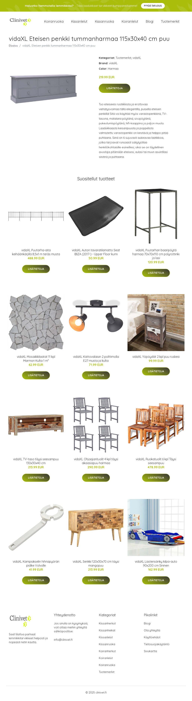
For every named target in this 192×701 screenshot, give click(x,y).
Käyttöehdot (152, 639)
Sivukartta (150, 653)
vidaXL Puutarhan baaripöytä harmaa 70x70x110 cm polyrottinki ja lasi (155, 256)
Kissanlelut (79, 22)
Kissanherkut (107, 625)
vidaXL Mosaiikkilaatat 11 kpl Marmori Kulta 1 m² (36, 360)
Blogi (149, 22)
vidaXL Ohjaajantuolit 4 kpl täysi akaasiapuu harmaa (96, 463)
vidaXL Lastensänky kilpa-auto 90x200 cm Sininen (156, 565)
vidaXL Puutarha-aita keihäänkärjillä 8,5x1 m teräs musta (36, 254)
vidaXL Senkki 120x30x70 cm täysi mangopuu (96, 565)
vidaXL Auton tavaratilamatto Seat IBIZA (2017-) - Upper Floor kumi (96, 254)
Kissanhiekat (107, 632)
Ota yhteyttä (152, 632)
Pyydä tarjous (153, 5)
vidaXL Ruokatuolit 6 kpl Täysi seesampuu (156, 463)
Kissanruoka (104, 22)
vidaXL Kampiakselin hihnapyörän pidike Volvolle (36, 565)
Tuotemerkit (170, 22)
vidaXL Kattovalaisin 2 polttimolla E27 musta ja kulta (96, 360)
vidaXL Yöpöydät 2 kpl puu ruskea (155, 358)
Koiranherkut (107, 653)
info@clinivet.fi (63, 642)
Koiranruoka (54, 22)
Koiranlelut (130, 22)
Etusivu (13, 47)
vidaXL (137, 59)
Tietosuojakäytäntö (157, 646)
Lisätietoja (114, 90)
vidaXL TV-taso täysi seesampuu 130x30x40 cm (36, 463)
